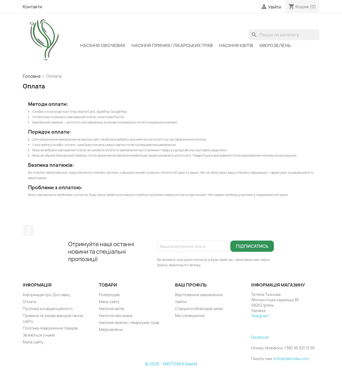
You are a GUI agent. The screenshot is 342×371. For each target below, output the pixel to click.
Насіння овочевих (102, 45)
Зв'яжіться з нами (39, 335)
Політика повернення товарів (50, 328)
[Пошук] (284, 34)
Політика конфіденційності (47, 308)
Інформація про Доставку (46, 294)
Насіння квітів (236, 45)
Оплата (29, 301)
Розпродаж (109, 294)
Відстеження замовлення (199, 294)
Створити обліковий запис (199, 308)
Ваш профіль (191, 285)
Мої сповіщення (189, 315)
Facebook (28, 230)
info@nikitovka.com (291, 358)
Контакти (32, 7)
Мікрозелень (275, 45)
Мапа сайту (33, 342)
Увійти (180, 301)
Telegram (259, 315)
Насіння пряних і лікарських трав (172, 45)
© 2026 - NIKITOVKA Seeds (171, 364)
